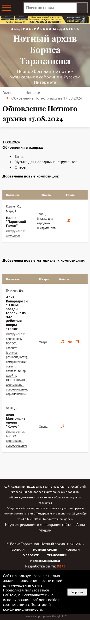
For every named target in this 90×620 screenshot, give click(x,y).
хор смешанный (16, 394)
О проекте (31, 555)
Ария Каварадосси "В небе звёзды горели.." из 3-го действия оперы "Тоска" (17, 313)
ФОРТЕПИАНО (16, 380)
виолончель (14, 339)
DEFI (61, 566)
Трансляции (57, 555)
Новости (32, 92)
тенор (22, 371)
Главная (9, 92)
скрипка (11, 371)
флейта (11, 375)
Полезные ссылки (45, 561)
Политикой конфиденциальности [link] (27, 606)
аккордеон (13, 235)
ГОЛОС (11, 343)
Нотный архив (45, 549)
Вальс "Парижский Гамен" (16, 222)
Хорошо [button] (77, 592)
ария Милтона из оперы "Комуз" (15, 420)
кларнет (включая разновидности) (16, 352)
